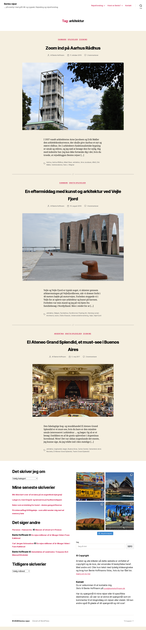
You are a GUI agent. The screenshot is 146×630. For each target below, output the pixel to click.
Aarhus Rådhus (58, 163)
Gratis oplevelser (78, 184)
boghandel (58, 452)
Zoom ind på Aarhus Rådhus (73, 48)
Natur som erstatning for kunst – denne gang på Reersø (40, 508)
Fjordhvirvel (74, 314)
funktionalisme (57, 165)
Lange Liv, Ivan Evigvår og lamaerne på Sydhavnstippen (40, 503)
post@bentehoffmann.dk (116, 592)
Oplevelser (73, 40)
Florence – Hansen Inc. (23, 533)
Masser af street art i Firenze (52, 533)
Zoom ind (84, 40)
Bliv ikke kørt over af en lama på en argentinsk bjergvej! (40, 498)
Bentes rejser (11, 4)
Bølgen (57, 314)
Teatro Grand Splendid (84, 455)
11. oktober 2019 (75, 56)
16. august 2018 (76, 207)
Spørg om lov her (84, 577)
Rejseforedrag (97, 6)
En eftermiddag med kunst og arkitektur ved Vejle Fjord (73, 195)
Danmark (61, 40)
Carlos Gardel (84, 452)
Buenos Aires (73, 452)
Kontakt (128, 6)
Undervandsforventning (80, 316)
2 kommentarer (93, 56)
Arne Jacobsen (87, 163)
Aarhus (49, 163)
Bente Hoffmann (58, 56)
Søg (77, 546)
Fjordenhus (65, 314)
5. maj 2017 (75, 360)
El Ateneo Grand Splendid (65, 455)
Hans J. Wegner (69, 165)
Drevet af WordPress (41, 624)
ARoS (96, 163)
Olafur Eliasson (65, 316)
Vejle (92, 316)
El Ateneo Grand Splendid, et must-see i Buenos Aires (73, 348)
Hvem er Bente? (114, 6)
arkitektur (77, 163)
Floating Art (83, 314)
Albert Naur (68, 163)
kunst (57, 316)
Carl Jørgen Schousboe (24, 546)
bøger (65, 452)
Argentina (58, 337)
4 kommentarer (93, 207)
